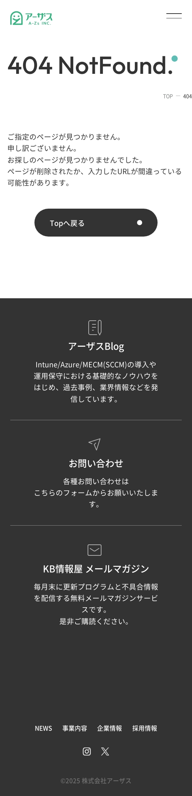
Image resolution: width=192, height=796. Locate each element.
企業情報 (109, 728)
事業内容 (74, 728)
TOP (168, 96)
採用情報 (144, 728)
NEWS (43, 728)
